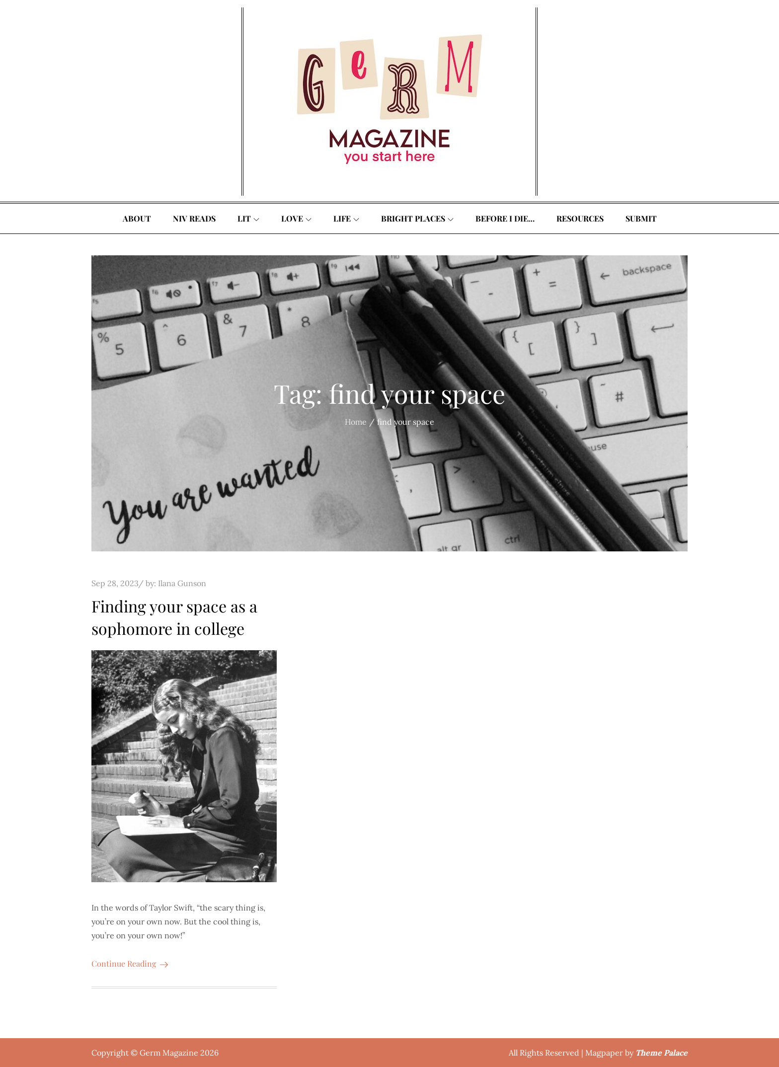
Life (346, 218)
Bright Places (417, 218)
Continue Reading (129, 963)
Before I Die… (505, 218)
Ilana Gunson (182, 583)
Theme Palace (661, 1053)
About (137, 218)
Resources (580, 218)
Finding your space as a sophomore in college (174, 617)
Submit (641, 218)
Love (296, 218)
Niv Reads (194, 218)
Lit (248, 218)
